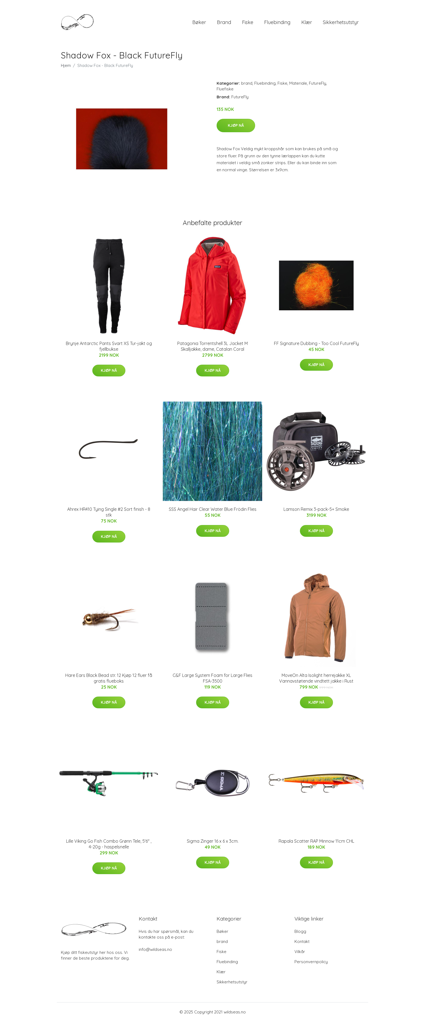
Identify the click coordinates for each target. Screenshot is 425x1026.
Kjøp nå (236, 130)
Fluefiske (225, 93)
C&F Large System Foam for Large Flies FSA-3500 (212, 682)
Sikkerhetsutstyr (341, 24)
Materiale (298, 87)
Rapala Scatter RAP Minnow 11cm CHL (316, 845)
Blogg (300, 936)
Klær (306, 24)
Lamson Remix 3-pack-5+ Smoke (316, 514)
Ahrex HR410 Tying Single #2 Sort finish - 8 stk (108, 516)
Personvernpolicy (311, 966)
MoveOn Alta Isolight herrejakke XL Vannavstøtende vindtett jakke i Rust (316, 682)
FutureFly (317, 87)
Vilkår (299, 956)
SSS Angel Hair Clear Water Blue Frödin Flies (212, 514)
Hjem (66, 70)
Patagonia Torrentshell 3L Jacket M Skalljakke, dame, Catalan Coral (212, 350)
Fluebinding (277, 24)
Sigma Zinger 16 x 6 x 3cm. (212, 845)
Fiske (247, 24)
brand (224, 24)
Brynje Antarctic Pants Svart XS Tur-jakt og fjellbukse (109, 350)
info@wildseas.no (155, 954)
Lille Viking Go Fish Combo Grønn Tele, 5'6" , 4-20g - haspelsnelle (108, 848)
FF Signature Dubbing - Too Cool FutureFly (316, 348)
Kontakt (301, 946)
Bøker (199, 24)
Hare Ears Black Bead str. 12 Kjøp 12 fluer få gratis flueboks (108, 682)
